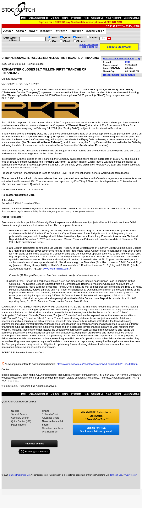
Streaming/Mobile (38, 18)
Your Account (113, 18)
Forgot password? (88, 44)
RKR (127, 62)
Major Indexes (18, 424)
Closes (80, 41)
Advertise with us (34, 443)
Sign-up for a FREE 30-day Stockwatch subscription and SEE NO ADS (80, 22)
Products (76, 18)
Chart (66, 41)
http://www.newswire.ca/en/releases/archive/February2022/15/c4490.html (97, 364)
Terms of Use (116, 475)
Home (65, 18)
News (33, 31)
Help (86, 18)
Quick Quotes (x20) (21, 421)
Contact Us (97, 18)
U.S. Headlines (49, 431)
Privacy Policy (130, 475)
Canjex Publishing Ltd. (19, 475)
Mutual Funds (95, 31)
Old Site (55, 18)
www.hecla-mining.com (55, 268)
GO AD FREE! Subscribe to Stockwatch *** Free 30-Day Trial (96, 416)
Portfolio (61, 31)
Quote (67, 37)
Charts (21, 31)
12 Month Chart (50, 414)
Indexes (46, 31)
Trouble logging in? (88, 47)
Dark (23, 18)
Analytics (77, 31)
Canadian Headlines (52, 428)
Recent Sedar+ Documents (119, 74)
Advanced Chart (50, 417)
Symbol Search (19, 414)
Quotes (8, 31)
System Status (131, 18)
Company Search (20, 417)
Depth (93, 37)
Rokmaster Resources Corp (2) (121, 58)
